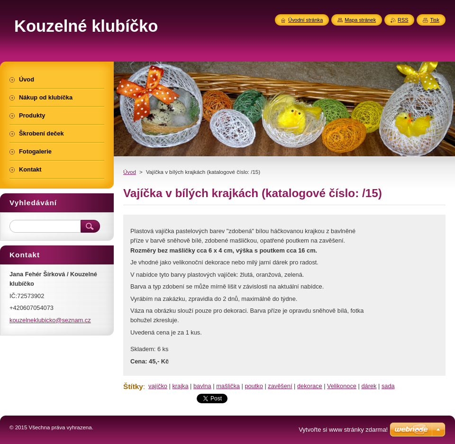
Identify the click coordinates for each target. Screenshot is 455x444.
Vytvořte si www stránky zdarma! (343, 429)
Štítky (133, 386)
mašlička (228, 386)
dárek (368, 386)
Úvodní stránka (305, 20)
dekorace (309, 386)
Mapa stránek (360, 20)
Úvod (129, 172)
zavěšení (280, 386)
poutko (254, 386)
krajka (180, 386)
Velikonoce (341, 386)
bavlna (202, 386)
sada (388, 386)
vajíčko (157, 386)
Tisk (434, 20)
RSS (403, 20)
